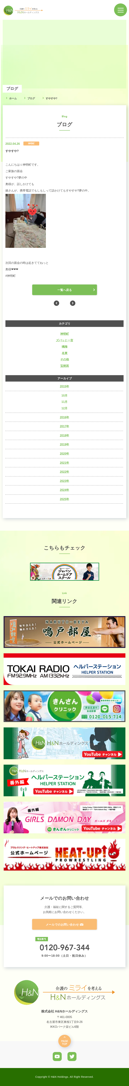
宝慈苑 (64, 365)
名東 (64, 353)
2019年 (64, 444)
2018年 (64, 435)
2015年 (64, 386)
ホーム (13, 98)
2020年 (64, 453)
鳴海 (64, 346)
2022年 (64, 471)
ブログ (31, 98)
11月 (65, 401)
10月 (65, 395)
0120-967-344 (64, 947)
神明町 (64, 333)
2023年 (64, 480)
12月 (65, 408)
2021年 (64, 462)
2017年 (64, 426)
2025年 (64, 499)
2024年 (64, 489)
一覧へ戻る (64, 290)
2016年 (64, 417)
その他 (64, 359)
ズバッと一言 (64, 340)
